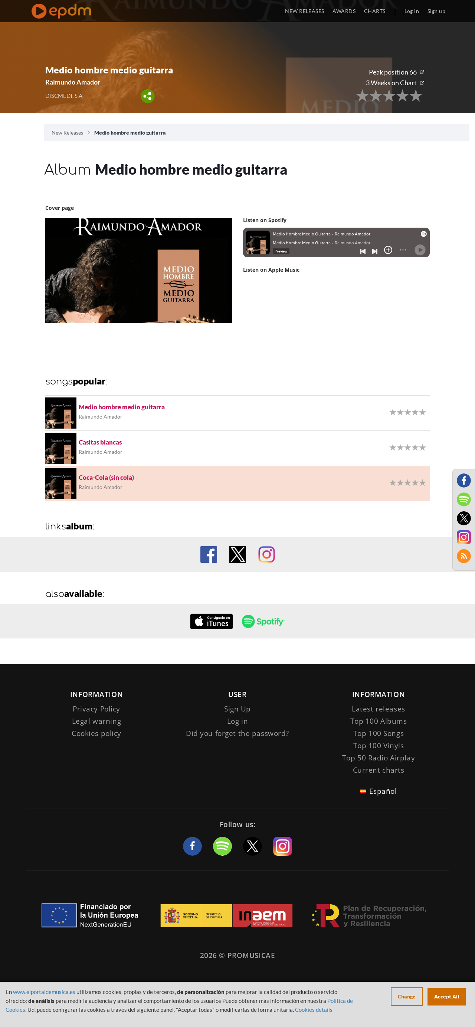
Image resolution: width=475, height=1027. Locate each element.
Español (383, 791)
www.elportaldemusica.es (44, 991)
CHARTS (375, 11)
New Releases (67, 132)
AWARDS (344, 11)
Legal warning (96, 721)
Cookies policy (96, 733)
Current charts (378, 770)
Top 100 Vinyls (378, 745)
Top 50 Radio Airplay (378, 758)
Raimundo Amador (72, 82)
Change (407, 996)
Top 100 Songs (378, 733)
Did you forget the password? (237, 733)
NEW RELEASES (304, 11)
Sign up (436, 11)
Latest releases (378, 709)
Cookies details (313, 1009)
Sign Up (237, 709)
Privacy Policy (96, 709)
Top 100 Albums (378, 721)
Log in (411, 11)
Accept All (446, 996)
